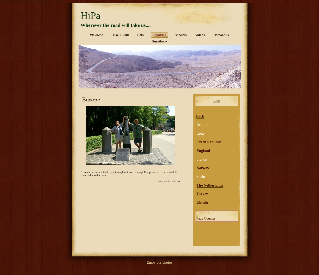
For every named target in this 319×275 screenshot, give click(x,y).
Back (200, 116)
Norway (203, 168)
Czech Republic (209, 142)
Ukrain (202, 203)
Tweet (216, 100)
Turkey (202, 194)
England (203, 151)
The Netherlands (210, 185)
